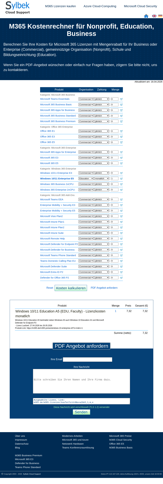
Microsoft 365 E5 (49, 163)
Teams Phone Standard (28, 473)
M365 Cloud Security (120, 445)
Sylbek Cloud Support (32, 480)
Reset (49, 287)
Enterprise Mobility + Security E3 (57, 205)
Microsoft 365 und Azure (75, 445)
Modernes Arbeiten (72, 442)
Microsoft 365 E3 (49, 157)
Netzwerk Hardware (73, 449)
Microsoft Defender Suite (53, 266)
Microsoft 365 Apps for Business (57, 110)
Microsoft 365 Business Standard (58, 115)
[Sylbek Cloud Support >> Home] (17, 12)
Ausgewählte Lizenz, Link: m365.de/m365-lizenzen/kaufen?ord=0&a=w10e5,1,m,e (81, 406)
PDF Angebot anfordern (104, 287)
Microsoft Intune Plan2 (52, 227)
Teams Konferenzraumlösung (78, 453)
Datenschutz (21, 449)
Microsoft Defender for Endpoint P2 (59, 244)
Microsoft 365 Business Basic (56, 104)
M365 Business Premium (28, 461)
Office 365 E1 (47, 131)
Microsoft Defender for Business (57, 249)
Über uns (20, 442)
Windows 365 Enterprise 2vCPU (57, 189)
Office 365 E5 (47, 142)
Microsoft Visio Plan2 (51, 216)
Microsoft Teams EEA (51, 199)
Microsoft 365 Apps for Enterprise (58, 152)
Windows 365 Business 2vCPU (57, 184)
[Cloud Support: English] (154, 17)
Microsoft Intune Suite (52, 233)
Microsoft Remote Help (52, 238)
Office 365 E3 (47, 136)
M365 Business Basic (121, 453)
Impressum (21, 445)
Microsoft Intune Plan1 (52, 221)
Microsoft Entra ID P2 (51, 272)
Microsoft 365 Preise (120, 442)
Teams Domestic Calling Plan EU (58, 260)
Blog (17, 453)
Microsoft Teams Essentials (55, 99)
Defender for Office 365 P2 (54, 277)
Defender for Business (27, 469)
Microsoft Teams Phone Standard (58, 255)
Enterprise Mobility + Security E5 (57, 210)
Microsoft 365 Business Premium (58, 121)
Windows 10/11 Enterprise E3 (56, 173)
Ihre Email (81, 359)
